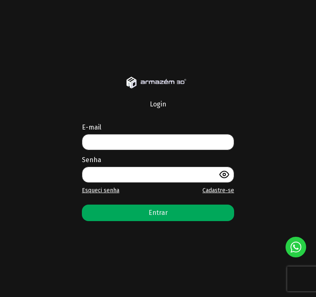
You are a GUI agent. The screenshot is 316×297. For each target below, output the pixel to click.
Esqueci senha (100, 190)
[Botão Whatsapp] (296, 247)
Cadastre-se (218, 190)
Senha (91, 160)
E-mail (91, 127)
